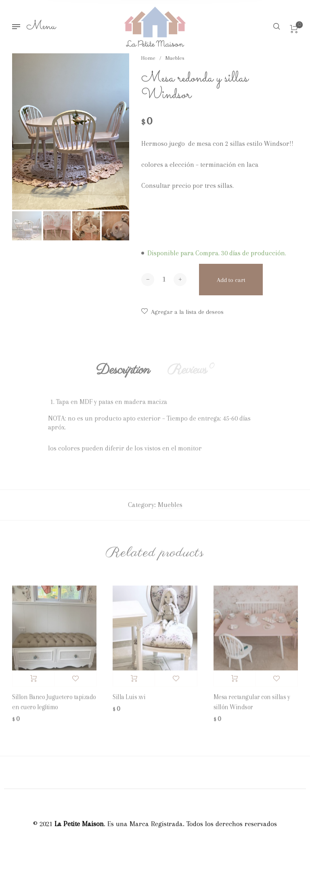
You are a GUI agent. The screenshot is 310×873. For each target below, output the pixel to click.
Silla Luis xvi (129, 700)
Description (123, 373)
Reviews (191, 373)
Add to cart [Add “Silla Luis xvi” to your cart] (134, 681)
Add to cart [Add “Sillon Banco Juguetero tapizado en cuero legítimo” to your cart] (33, 681)
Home (148, 58)
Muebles (174, 58)
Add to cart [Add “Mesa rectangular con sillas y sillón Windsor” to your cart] (235, 681)
